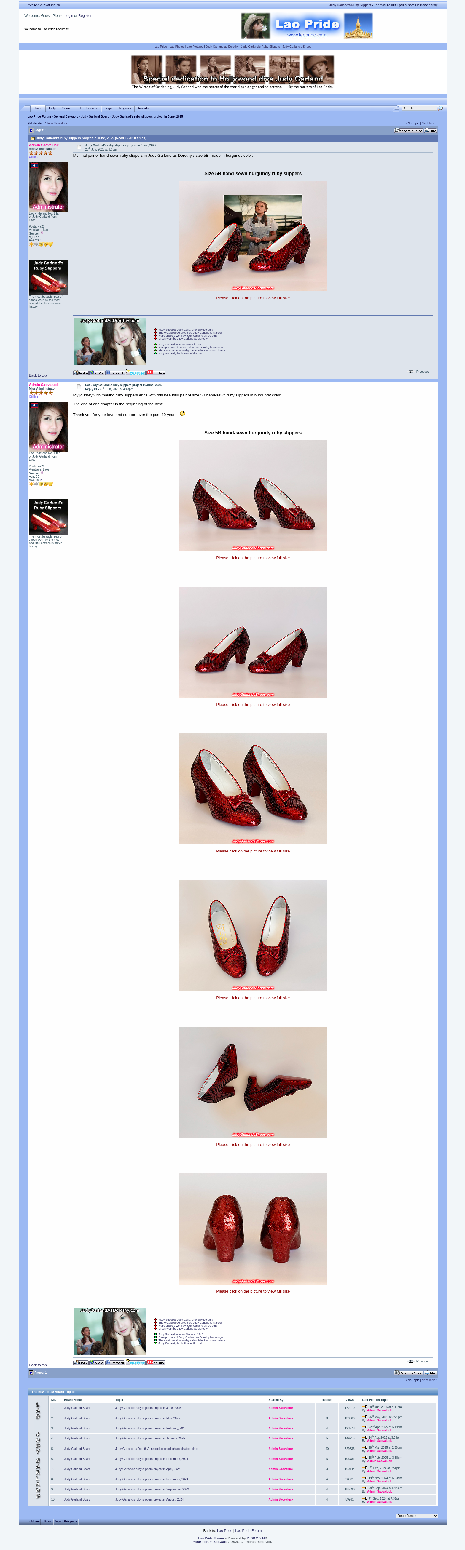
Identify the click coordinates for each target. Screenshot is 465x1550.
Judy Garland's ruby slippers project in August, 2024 (149, 1499)
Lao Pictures (195, 46)
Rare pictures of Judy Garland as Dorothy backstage (191, 347)
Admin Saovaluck (55, 123)
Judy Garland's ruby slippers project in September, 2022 (152, 1489)
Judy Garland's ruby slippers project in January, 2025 (150, 1438)
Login (68, 16)
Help (52, 108)
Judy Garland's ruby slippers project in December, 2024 (151, 1459)
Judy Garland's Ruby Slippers (260, 46)
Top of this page (66, 1521)
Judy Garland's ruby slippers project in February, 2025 (150, 1428)
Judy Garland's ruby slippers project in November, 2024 (151, 1479)
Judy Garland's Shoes (296, 46)
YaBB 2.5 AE (256, 1538)
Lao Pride (160, 46)
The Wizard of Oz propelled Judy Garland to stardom (191, 332)
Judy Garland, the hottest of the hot (180, 353)
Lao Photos (176, 46)
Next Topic (429, 123)
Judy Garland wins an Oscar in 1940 (181, 344)
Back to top (38, 375)
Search (67, 108)
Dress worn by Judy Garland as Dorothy (183, 338)
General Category (66, 116)
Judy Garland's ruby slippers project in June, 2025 (148, 1408)
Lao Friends (88, 108)
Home (38, 108)
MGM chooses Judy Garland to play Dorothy (186, 329)
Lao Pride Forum (39, 116)
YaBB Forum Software (210, 1541)
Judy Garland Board (95, 116)
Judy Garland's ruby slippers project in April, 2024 (147, 1469)
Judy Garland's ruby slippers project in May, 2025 (147, 1418)
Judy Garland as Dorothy (222, 46)
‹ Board (47, 1521)
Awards (143, 108)
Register (85, 16)
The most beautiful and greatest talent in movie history (192, 350)
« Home (34, 1521)
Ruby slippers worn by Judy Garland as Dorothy (188, 335)
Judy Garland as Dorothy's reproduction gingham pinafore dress (157, 1448)
